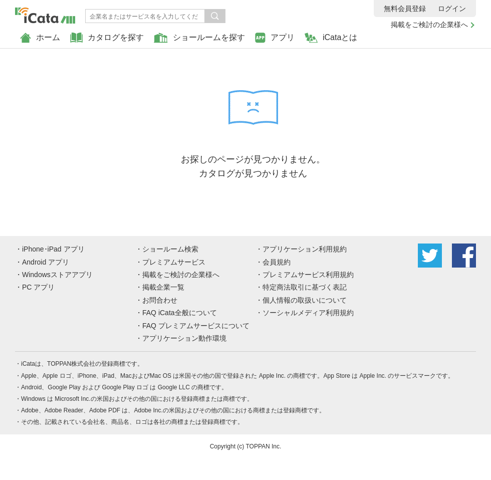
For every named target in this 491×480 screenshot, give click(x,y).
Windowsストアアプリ (57, 275)
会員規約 (277, 262)
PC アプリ (38, 287)
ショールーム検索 (170, 249)
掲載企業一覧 (163, 287)
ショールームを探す (199, 38)
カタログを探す (107, 38)
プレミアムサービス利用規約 (308, 275)
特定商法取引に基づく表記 (305, 287)
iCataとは (331, 38)
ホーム (40, 38)
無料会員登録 (405, 9)
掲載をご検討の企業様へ (429, 25)
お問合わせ (159, 300)
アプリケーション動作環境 (184, 338)
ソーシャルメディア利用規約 (308, 313)
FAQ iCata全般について (179, 313)
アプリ (275, 38)
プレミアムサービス (173, 262)
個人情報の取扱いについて (305, 300)
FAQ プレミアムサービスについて (196, 326)
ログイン (452, 9)
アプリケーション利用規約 (305, 249)
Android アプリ (45, 262)
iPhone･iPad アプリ (53, 249)
